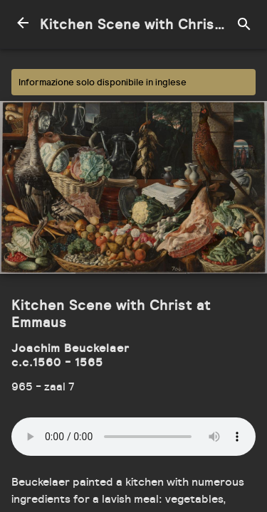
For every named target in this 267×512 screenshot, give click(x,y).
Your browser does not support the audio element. (133, 436)
